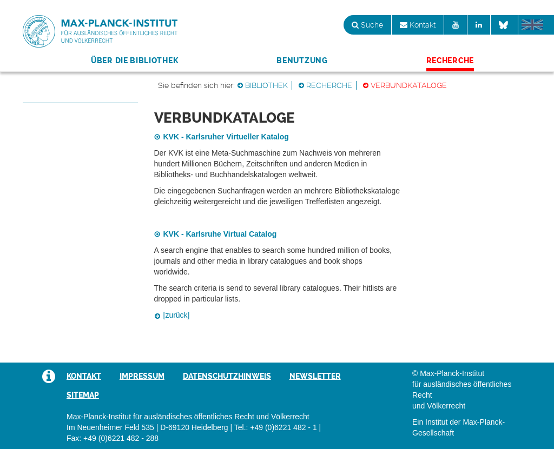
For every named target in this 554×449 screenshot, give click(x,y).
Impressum (142, 376)
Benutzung (301, 60)
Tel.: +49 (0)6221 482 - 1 (275, 427)
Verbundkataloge (409, 85)
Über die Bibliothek (134, 60)
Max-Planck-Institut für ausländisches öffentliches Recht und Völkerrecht (100, 31)
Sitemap (83, 395)
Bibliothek (266, 85)
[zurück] (176, 315)
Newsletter (315, 376)
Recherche (450, 60)
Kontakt (418, 25)
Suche (367, 25)
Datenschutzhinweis (227, 376)
